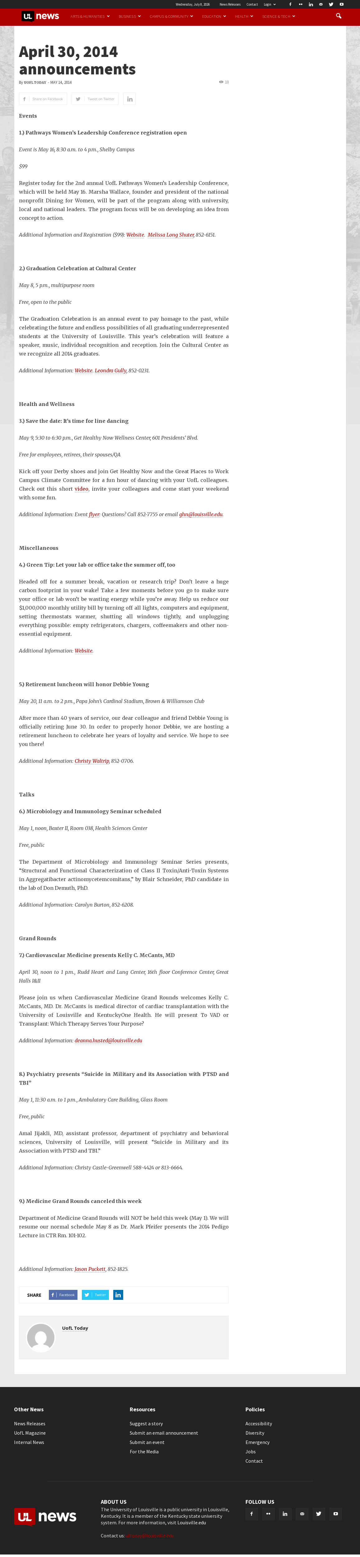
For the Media (144, 1451)
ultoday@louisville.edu (150, 1535)
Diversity (254, 1433)
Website (135, 235)
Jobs (250, 1451)
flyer (94, 514)
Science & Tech (278, 16)
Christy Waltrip (92, 761)
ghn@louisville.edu (200, 514)
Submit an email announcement (164, 1433)
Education (214, 16)
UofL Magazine (30, 1433)
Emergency (257, 1442)
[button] (338, 16)
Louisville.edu (191, 1522)
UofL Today (35, 83)
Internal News (29, 1442)
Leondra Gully (110, 370)
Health (244, 16)
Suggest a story (146, 1423)
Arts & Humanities (90, 16)
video (81, 489)
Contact (252, 4)
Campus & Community (171, 16)
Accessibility (258, 1423)
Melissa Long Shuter (171, 235)
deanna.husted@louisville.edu (108, 1040)
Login (270, 4)
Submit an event (147, 1442)
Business (130, 16)
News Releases (230, 4)
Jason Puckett (90, 1269)
